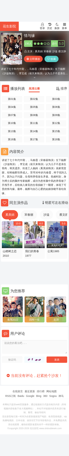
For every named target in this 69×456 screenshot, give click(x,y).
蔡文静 (62, 51)
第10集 (12, 123)
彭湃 (56, 319)
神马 (61, 395)
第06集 (56, 106)
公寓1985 (53, 251)
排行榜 (41, 391)
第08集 (34, 115)
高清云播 (34, 88)
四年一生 (34, 319)
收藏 (51, 58)
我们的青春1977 (32, 253)
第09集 (56, 115)
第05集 (34, 106)
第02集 (34, 98)
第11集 (34, 123)
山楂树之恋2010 (10, 253)
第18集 (56, 139)
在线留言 (18, 391)
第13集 (12, 131)
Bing (38, 395)
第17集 (34, 139)
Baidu (20, 395)
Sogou (53, 395)
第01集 (12, 98)
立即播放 (33, 58)
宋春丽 (47, 51)
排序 (61, 88)
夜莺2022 (12, 319)
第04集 (12, 106)
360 (45, 395)
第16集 (12, 139)
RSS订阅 (10, 395)
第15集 (56, 131)
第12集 (56, 123)
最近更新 (30, 391)
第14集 (34, 131)
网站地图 (51, 391)
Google (30, 395)
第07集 (12, 115)
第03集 (56, 98)
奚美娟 (39, 51)
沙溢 (54, 51)
